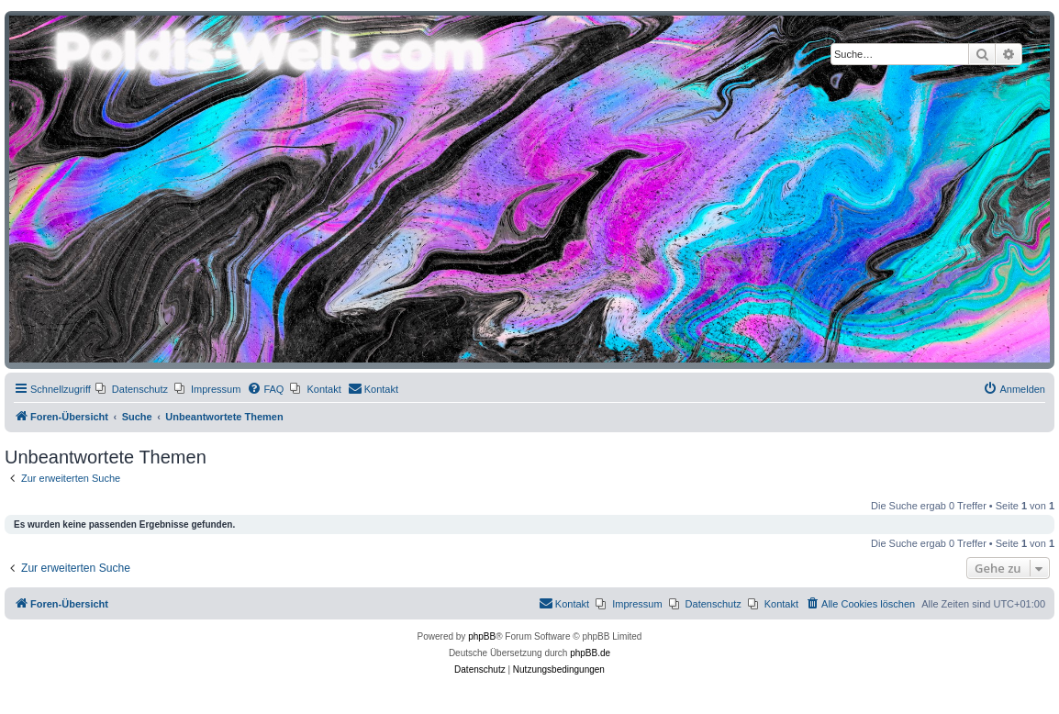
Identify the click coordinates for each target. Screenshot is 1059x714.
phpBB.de (590, 653)
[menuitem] (131, 389)
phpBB (482, 636)
